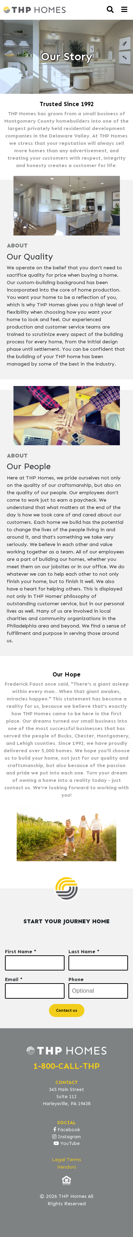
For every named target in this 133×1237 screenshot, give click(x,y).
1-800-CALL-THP (66, 1066)
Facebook (66, 1130)
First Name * (21, 952)
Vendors (66, 1167)
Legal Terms (66, 1160)
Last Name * (84, 952)
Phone (76, 979)
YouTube (67, 1143)
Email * (14, 979)
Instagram (66, 1137)
